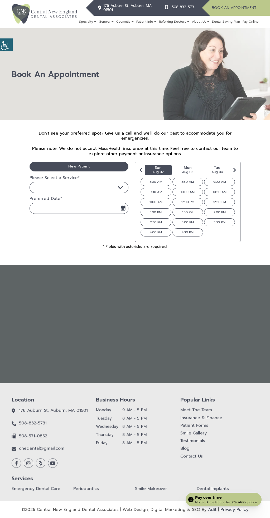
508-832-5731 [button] (183, 7)
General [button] (104, 21)
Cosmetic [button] (123, 21)
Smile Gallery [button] (193, 436)
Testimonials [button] (192, 444)
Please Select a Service (59, 187)
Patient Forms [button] (194, 428)
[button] (6, 44)
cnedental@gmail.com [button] (41, 451)
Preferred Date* (46, 198)
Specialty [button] (86, 21)
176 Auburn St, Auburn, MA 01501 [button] (127, 8)
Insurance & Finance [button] (201, 421)
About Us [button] (199, 21)
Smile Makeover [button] (151, 492)
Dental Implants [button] (213, 492)
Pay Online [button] (250, 21)
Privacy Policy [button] (234, 509)
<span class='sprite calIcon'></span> (123, 208)
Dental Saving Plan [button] (226, 21)
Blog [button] (185, 451)
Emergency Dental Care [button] (36, 492)
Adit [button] (212, 509)
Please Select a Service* (55, 177)
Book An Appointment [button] (234, 8)
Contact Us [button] (191, 459)
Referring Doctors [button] (172, 21)
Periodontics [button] (86, 492)
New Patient (79, 166)
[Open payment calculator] (224, 499)
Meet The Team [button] (196, 413)
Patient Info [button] (144, 21)
